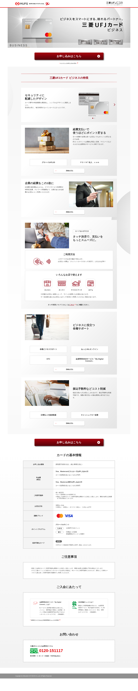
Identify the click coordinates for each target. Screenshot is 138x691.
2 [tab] (94, 117)
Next (114, 104)
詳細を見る (70, 171)
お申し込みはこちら (69, 56)
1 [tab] (92, 117)
